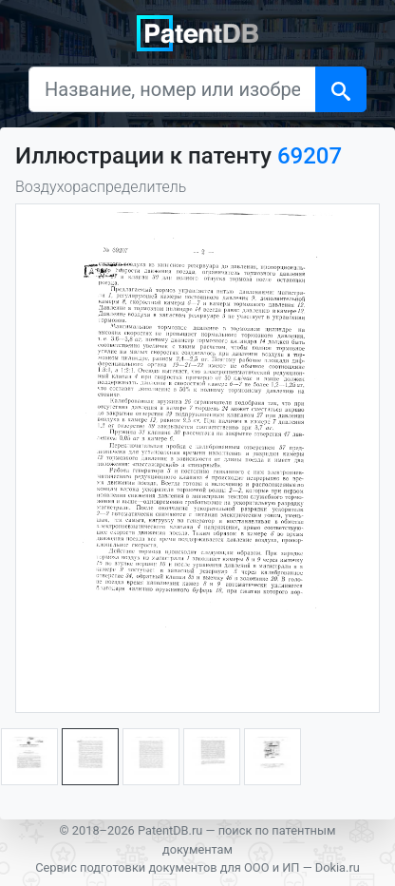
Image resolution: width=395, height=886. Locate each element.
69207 (309, 156)
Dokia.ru (337, 867)
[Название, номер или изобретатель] (172, 89)
